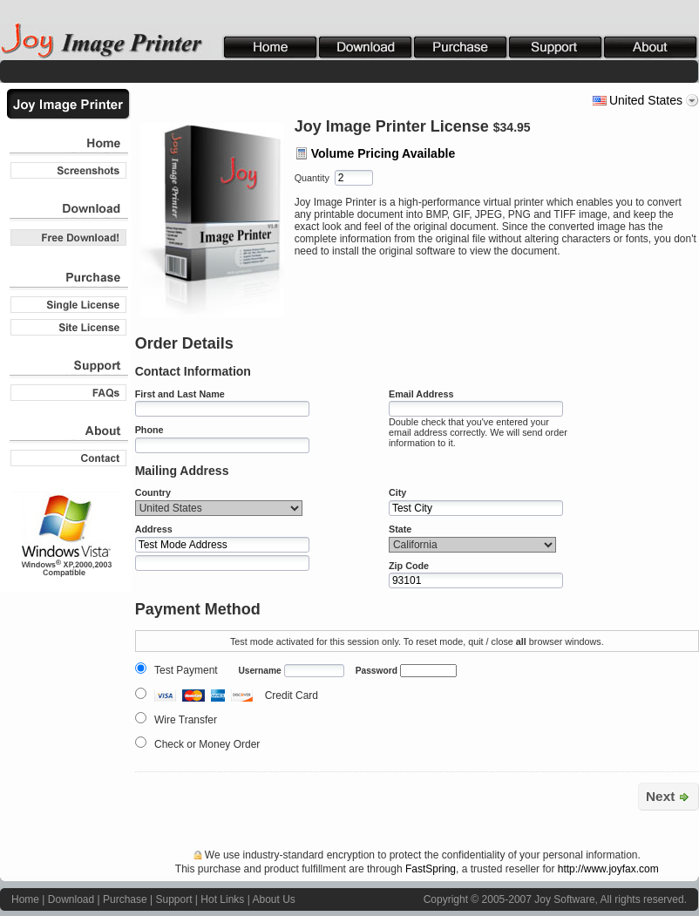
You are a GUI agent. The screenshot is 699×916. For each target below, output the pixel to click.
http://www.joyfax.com (608, 869)
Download (71, 899)
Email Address (421, 394)
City (397, 492)
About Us (273, 899)
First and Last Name (180, 394)
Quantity (312, 178)
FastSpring (430, 869)
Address (154, 529)
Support (173, 899)
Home (25, 899)
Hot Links (222, 899)
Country (153, 492)
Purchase (125, 899)
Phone (149, 429)
